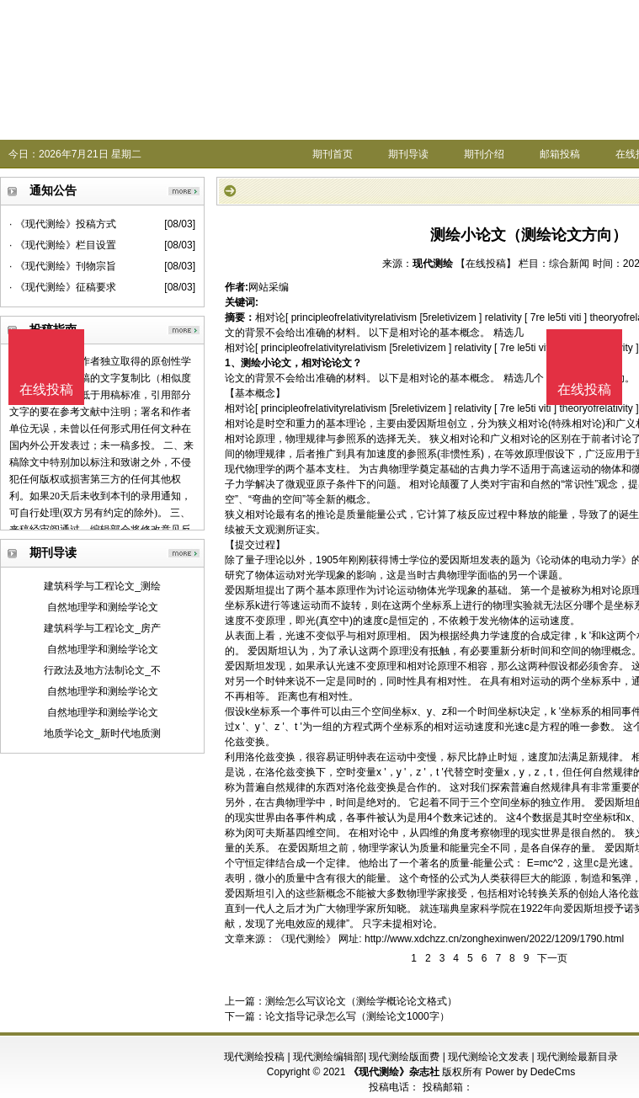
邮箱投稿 (560, 154)
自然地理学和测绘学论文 (102, 607)
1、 (233, 363)
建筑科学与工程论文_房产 (102, 628)
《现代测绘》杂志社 (394, 1072)
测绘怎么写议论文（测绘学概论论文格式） (361, 1001)
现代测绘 (433, 263)
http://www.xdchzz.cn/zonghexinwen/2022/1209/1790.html (494, 939)
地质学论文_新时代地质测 (102, 733)
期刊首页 (332, 154)
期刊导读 (408, 154)
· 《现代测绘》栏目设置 (62, 245)
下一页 (552, 958)
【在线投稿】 (485, 263)
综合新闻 (569, 263)
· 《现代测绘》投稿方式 (62, 224)
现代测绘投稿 (254, 1057)
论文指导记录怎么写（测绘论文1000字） (357, 1016)
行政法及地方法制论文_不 (102, 670)
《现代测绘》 (305, 939)
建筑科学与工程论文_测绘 (102, 586)
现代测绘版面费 (404, 1057)
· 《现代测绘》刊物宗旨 (62, 266)
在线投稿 (584, 389)
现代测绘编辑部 (328, 1057)
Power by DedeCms (530, 1072)
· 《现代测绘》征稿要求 (62, 287)
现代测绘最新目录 (577, 1057)
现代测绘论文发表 (488, 1057)
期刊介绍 (484, 154)
